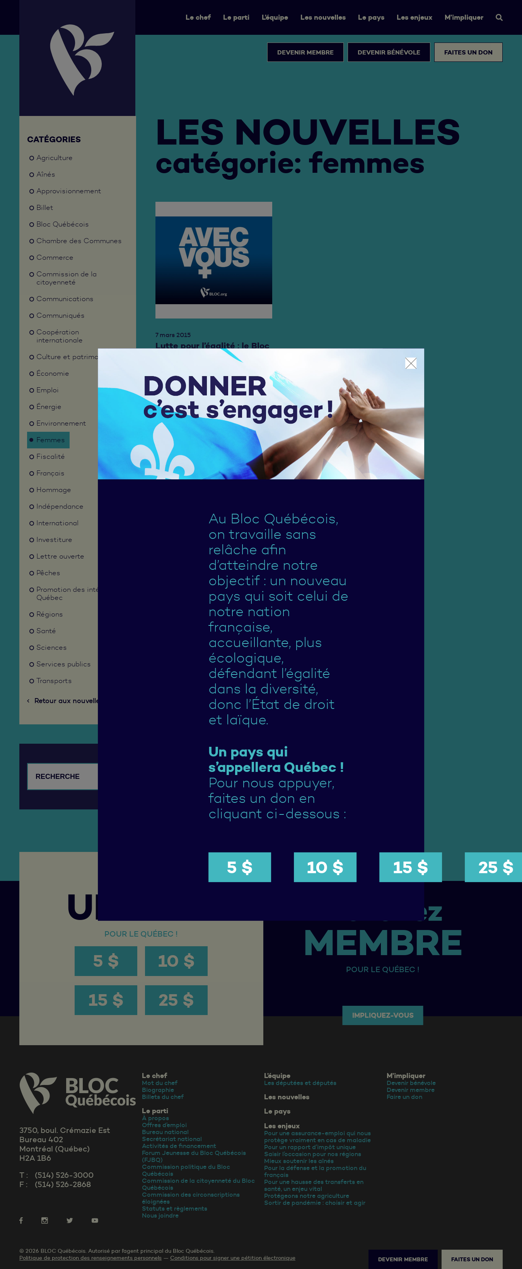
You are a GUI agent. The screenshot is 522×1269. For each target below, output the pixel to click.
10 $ (325, 867)
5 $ (240, 867)
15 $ (410, 867)
